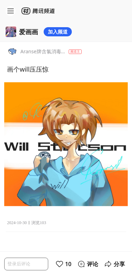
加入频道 (58, 31)
